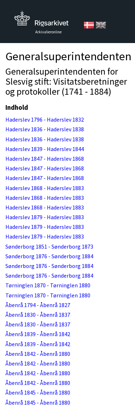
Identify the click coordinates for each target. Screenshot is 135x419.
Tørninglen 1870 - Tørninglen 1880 (47, 285)
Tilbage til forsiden (41, 20)
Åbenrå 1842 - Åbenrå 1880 (37, 353)
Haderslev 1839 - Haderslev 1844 (44, 148)
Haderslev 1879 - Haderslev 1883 (44, 217)
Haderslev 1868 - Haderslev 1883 (44, 188)
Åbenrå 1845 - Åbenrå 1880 (37, 392)
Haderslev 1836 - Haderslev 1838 (44, 129)
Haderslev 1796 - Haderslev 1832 (44, 119)
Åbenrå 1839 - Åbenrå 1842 (37, 334)
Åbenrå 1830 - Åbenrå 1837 (37, 314)
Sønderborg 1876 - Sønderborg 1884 (49, 256)
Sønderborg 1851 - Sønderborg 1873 (49, 246)
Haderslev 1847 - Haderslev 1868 (44, 158)
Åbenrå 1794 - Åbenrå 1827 (37, 305)
